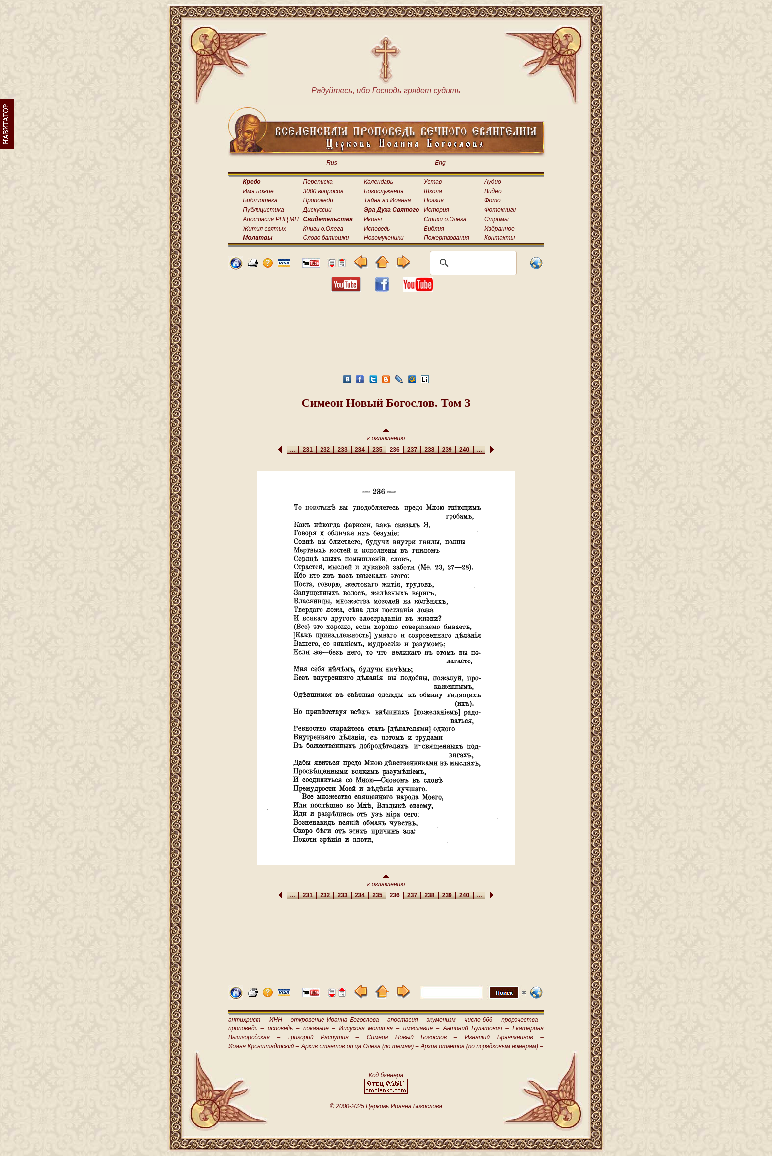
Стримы (496, 219)
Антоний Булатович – (476, 1028)
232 (325, 449)
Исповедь (377, 228)
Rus (331, 162)
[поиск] (472, 263)
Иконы (373, 219)
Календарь (378, 181)
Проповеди (318, 200)
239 (447, 449)
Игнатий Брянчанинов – (504, 1037)
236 (394, 449)
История (436, 209)
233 (342, 449)
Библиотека (260, 200)
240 (464, 449)
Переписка (318, 181)
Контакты (499, 237)
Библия (434, 228)
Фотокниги (500, 209)
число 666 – (481, 1019)
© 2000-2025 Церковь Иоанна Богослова (386, 1106)
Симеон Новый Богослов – (412, 1037)
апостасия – (405, 1019)
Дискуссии (317, 209)
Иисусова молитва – (369, 1028)
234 (360, 449)
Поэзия (434, 200)
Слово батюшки (326, 237)
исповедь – (284, 1028)
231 (307, 449)
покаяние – (319, 1028)
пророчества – (522, 1019)
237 (412, 449)
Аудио (492, 181)
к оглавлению (386, 435)
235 (377, 449)
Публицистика (263, 209)
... (292, 449)
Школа (433, 191)
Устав (433, 181)
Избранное (499, 228)
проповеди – (246, 1028)
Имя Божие (258, 191)
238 (429, 449)
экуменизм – (443, 1019)
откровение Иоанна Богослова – (337, 1019)
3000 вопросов (323, 191)
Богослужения (383, 191)
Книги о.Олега (323, 228)
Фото (492, 200)
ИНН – (278, 1019)
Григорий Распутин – (323, 1037)
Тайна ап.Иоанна (387, 200)
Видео (493, 191)
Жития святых (264, 228)
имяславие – (421, 1028)
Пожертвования (446, 237)
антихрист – (247, 1019)
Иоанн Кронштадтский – (263, 1046)
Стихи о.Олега (445, 219)
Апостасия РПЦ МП (271, 219)
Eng (440, 162)
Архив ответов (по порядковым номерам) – (482, 1046)
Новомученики (384, 237)
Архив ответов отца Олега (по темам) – (359, 1046)
